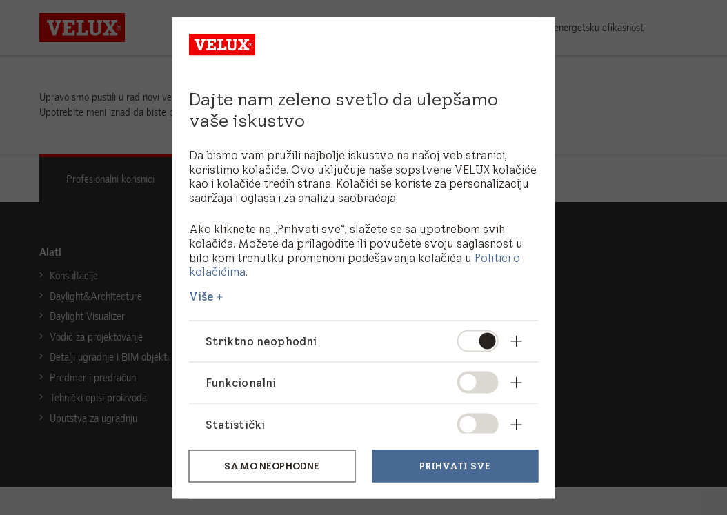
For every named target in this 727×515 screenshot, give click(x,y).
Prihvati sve (454, 466)
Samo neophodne (271, 466)
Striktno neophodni (262, 341)
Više (202, 296)
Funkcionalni (241, 383)
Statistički (236, 424)
